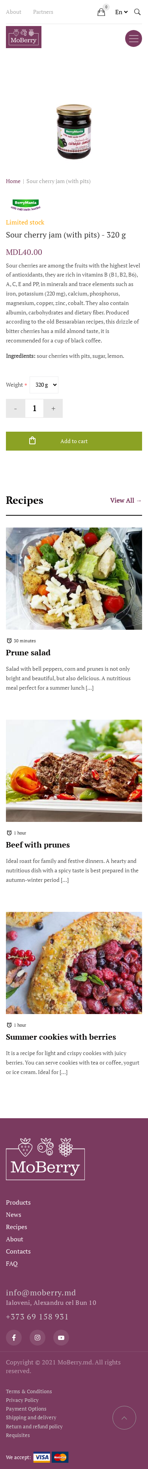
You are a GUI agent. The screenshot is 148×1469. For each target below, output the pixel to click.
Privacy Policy (22, 1400)
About (13, 11)
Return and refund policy (34, 1426)
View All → (126, 500)
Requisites (18, 1435)
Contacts (18, 1251)
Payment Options (26, 1408)
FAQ (12, 1263)
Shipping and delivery (31, 1417)
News (13, 1214)
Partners (43, 11)
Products (18, 1202)
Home (13, 181)
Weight (14, 384)
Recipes (16, 1227)
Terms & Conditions (29, 1391)
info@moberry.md (41, 1292)
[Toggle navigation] (133, 38)
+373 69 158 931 (37, 1316)
